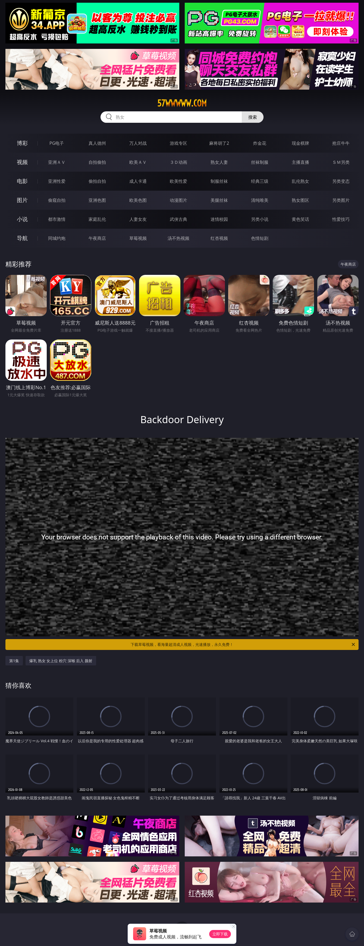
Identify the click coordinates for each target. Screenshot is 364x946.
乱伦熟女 (300, 181)
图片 (22, 200)
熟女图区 (300, 200)
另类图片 (341, 200)
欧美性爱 (178, 181)
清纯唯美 (259, 200)
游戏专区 (178, 143)
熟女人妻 (219, 162)
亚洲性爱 (56, 181)
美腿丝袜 (219, 200)
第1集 (14, 660)
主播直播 (300, 162)
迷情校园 (219, 219)
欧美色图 (138, 200)
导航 (22, 238)
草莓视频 (138, 238)
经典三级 (259, 181)
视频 (22, 162)
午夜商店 (97, 238)
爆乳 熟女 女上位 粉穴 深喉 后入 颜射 (60, 660)
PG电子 (56, 143)
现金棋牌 (300, 143)
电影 (22, 181)
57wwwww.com (182, 103)
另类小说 (259, 219)
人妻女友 (138, 219)
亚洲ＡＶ (56, 162)
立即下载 (220, 933)
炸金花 (259, 143)
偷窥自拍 (56, 200)
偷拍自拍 (97, 181)
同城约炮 (56, 238)
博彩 (22, 143)
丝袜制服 (259, 162)
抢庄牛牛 (341, 143)
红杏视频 (219, 238)
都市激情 (56, 219)
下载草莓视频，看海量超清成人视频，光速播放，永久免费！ (243, 644)
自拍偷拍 (97, 162)
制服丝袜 (219, 181)
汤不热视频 (178, 238)
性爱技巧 (341, 219)
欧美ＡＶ (138, 162)
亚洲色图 (97, 200)
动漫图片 (178, 200)
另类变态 (341, 181)
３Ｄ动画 (178, 162)
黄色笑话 (300, 219)
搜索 (252, 117)
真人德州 (97, 143)
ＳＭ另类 (341, 162)
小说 (22, 219)
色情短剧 (259, 238)
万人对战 (138, 143)
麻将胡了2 (219, 143)
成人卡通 (138, 181)
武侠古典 (178, 219)
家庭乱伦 (97, 219)
